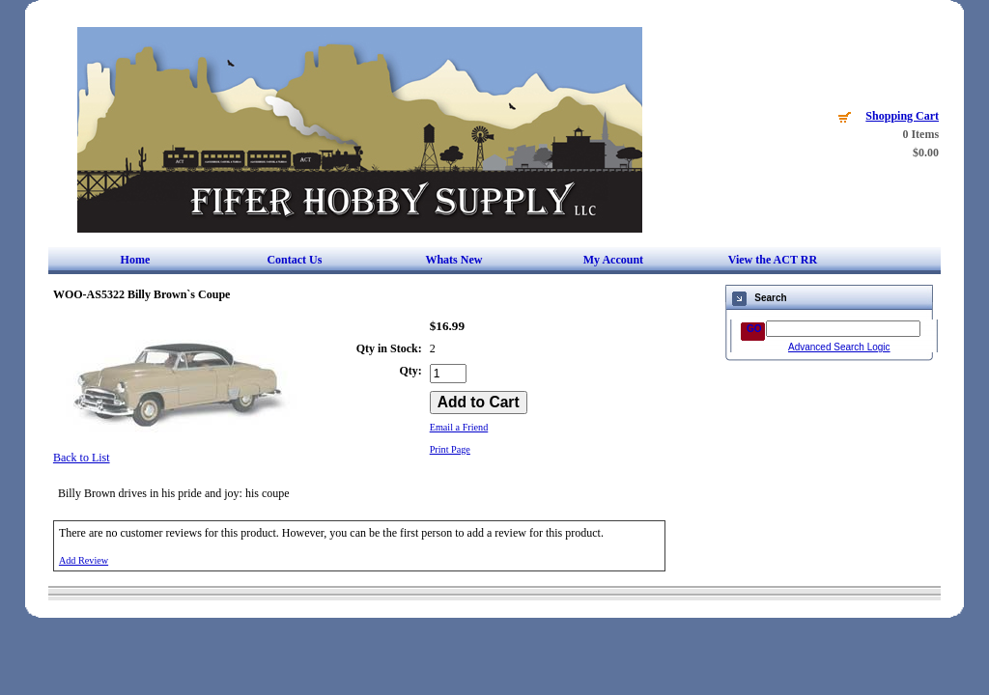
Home (136, 259)
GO (754, 328)
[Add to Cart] (478, 402)
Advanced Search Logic (839, 347)
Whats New (453, 259)
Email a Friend (459, 427)
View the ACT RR (772, 259)
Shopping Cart (902, 116)
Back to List (81, 457)
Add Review (83, 560)
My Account (613, 259)
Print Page (450, 449)
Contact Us (294, 259)
